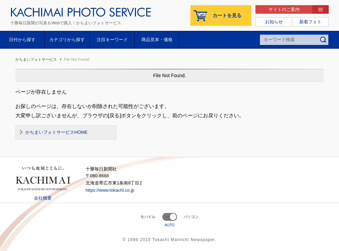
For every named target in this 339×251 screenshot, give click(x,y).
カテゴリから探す (67, 39)
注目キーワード (112, 39)
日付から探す (22, 39)
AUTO (170, 225)
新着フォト (310, 21)
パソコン (191, 217)
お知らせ (274, 21)
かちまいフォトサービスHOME (56, 132)
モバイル (147, 217)
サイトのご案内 (284, 9)
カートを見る (227, 15)
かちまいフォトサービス (36, 59)
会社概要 (43, 198)
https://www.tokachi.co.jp (110, 190)
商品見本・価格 (157, 39)
